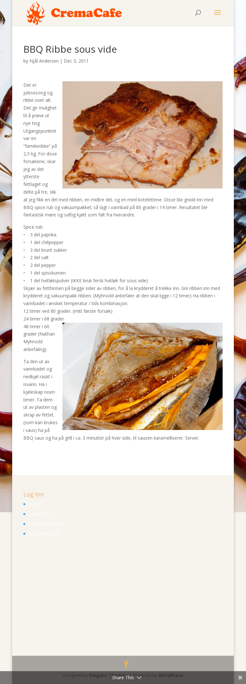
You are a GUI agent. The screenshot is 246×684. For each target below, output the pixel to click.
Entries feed (40, 514)
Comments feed (45, 524)
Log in (34, 504)
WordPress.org (43, 534)
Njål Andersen (44, 61)
